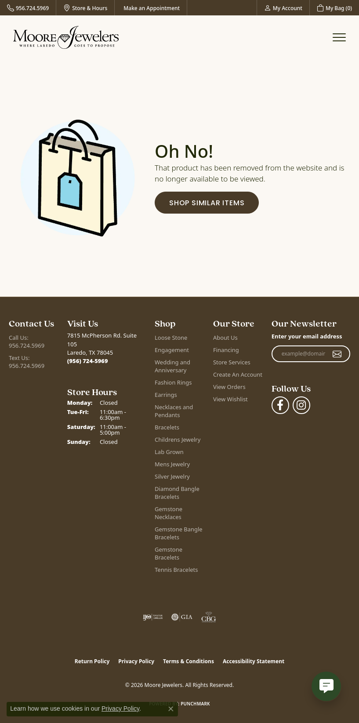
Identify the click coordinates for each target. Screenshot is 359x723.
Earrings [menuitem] (166, 395)
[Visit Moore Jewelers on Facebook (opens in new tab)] (280, 405)
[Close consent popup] (171, 709)
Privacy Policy (136, 661)
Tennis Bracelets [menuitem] (176, 570)
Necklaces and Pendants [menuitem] (174, 411)
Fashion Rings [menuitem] (173, 382)
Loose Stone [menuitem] (171, 338)
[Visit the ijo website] (153, 617)
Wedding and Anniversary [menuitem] (172, 366)
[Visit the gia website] (181, 617)
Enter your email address (307, 336)
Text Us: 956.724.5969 (26, 362)
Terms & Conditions (188, 661)
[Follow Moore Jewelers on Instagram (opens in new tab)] (301, 405)
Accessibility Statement (253, 661)
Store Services (231, 362)
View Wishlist (230, 399)
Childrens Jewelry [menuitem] (177, 439)
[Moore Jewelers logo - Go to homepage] (66, 37)
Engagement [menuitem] (172, 350)
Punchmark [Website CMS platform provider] (195, 704)
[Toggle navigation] (339, 37)
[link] (28, 7)
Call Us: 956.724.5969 (26, 341)
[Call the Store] (87, 361)
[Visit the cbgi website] (208, 617)
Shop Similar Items (206, 203)
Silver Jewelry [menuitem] (172, 476)
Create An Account (237, 374)
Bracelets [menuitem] (167, 427)
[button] (283, 7)
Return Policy (92, 661)
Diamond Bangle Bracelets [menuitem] (177, 493)
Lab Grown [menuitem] (169, 452)
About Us (225, 338)
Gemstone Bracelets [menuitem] (168, 553)
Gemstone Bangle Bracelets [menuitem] (179, 533)
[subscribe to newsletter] (337, 353)
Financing (226, 350)
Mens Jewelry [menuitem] (172, 464)
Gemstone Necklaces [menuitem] (168, 513)
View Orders (229, 387)
